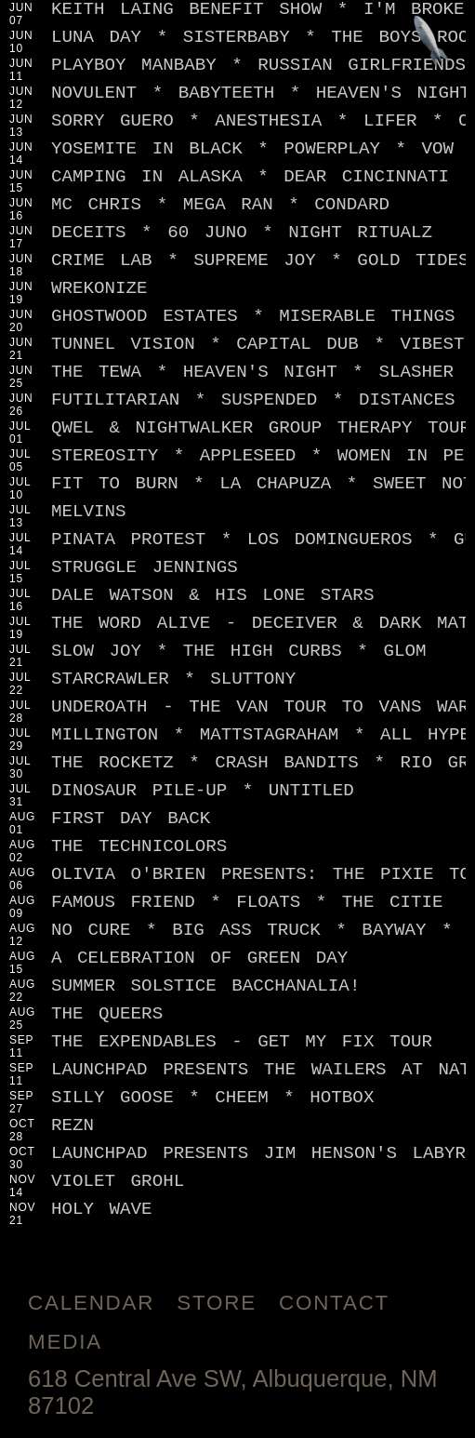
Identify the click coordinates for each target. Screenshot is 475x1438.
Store (217, 1302)
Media (65, 1341)
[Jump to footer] (431, 43)
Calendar (91, 1302)
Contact (334, 1302)
